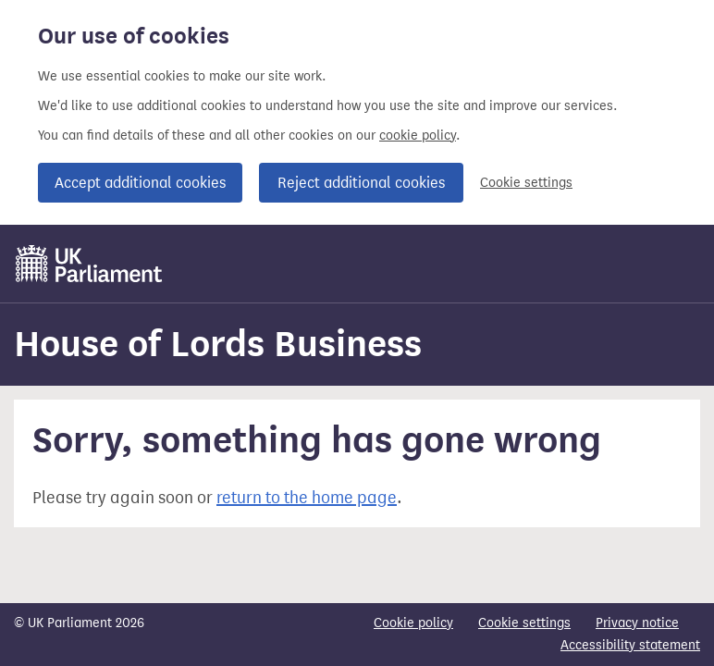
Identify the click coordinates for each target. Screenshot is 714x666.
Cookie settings (526, 183)
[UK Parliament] (89, 263)
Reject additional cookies (361, 182)
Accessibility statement (630, 645)
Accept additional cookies (140, 182)
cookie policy (417, 135)
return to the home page (306, 497)
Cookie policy (413, 623)
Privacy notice (637, 623)
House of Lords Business (218, 343)
